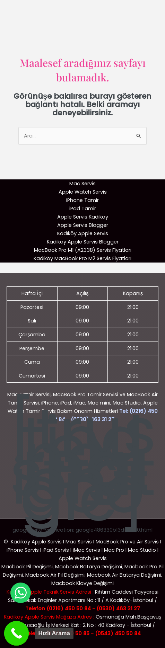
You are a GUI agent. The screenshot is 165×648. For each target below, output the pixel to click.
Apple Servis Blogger (82, 225)
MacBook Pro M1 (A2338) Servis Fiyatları (82, 250)
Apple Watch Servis (83, 191)
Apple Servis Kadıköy (82, 216)
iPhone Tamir (82, 200)
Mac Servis (82, 183)
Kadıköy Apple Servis (82, 233)
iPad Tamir (82, 208)
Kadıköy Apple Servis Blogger (83, 241)
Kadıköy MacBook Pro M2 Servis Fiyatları (82, 258)
